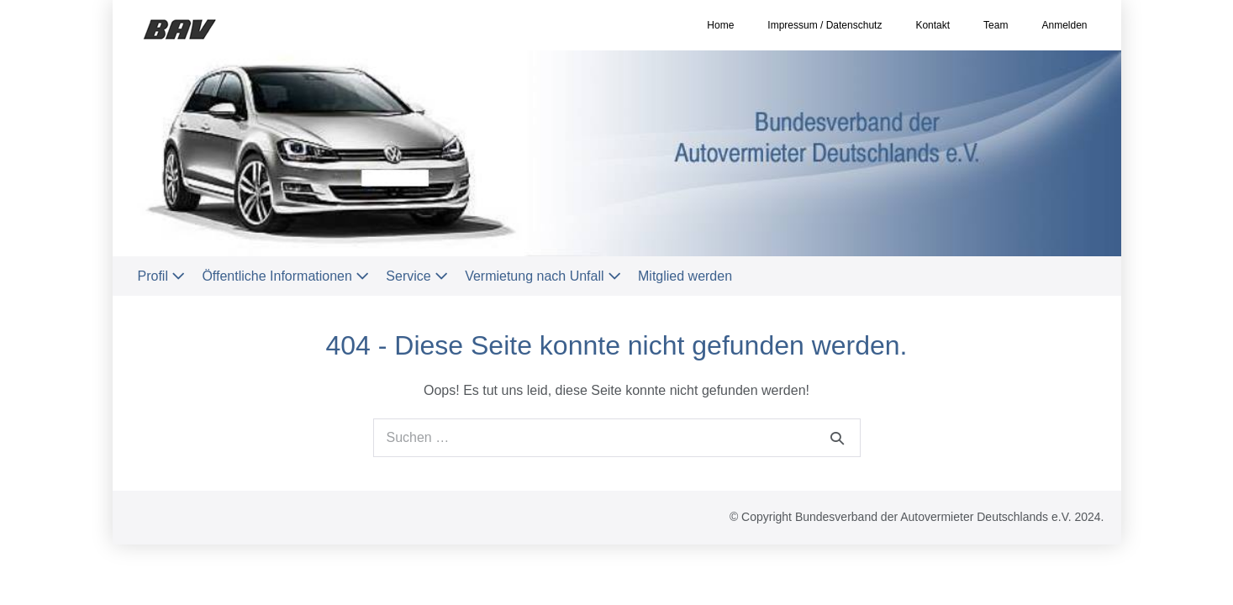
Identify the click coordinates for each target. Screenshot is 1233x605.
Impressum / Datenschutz (824, 25)
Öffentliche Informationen (285, 276)
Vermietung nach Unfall (543, 276)
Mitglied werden (685, 276)
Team (995, 25)
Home (720, 25)
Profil (162, 276)
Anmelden (1064, 25)
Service (417, 276)
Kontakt (932, 25)
